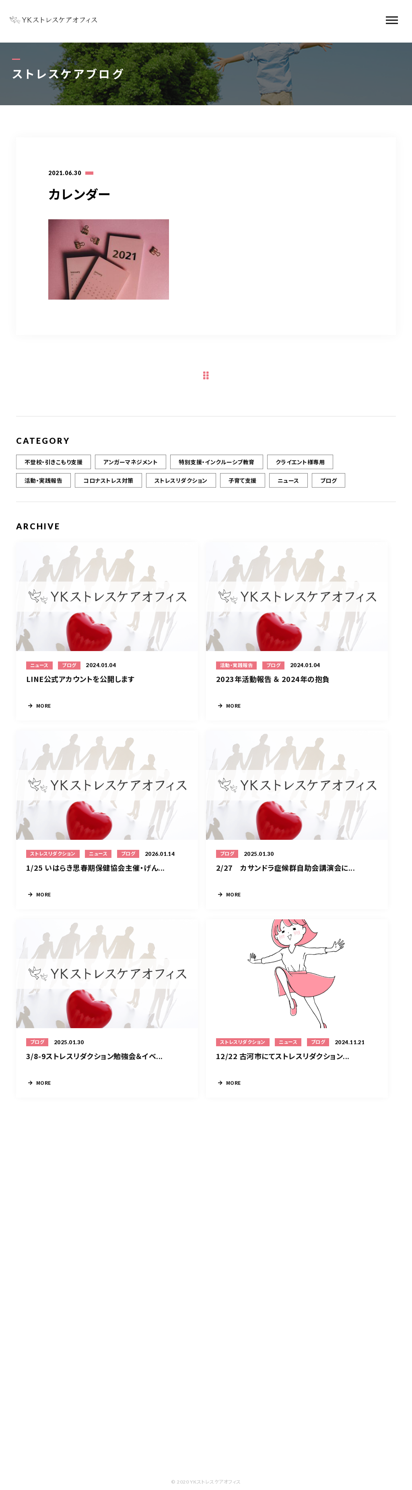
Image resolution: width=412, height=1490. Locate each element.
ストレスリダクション (181, 483)
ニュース (288, 483)
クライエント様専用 (300, 464)
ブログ (328, 483)
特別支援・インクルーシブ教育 (217, 464)
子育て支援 (243, 483)
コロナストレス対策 (108, 483)
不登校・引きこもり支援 (53, 464)
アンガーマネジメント (130, 464)
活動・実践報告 (43, 483)
